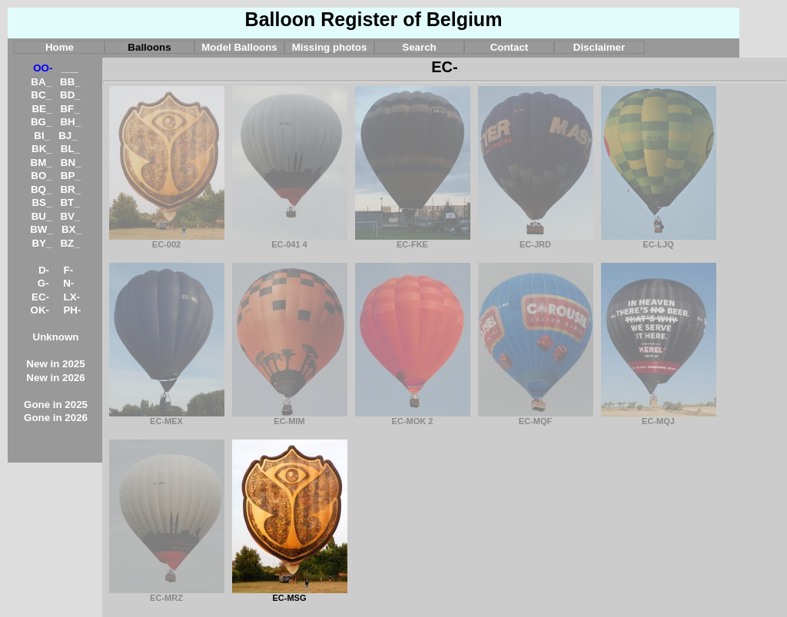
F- (69, 270)
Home (59, 47)
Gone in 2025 (56, 404)
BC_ (41, 95)
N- (68, 283)
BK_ (42, 148)
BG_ (41, 122)
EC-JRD (535, 240)
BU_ (42, 216)
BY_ (41, 243)
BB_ (70, 82)
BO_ (41, 175)
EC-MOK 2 (412, 417)
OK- (40, 310)
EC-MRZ (166, 593)
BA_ (41, 82)
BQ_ (41, 189)
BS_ (41, 202)
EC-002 (166, 240)
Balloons (149, 47)
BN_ (71, 162)
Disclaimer (599, 47)
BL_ (70, 148)
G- (43, 283)
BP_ (71, 175)
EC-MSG (289, 593)
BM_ (41, 162)
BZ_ (69, 243)
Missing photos (329, 47)
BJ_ (67, 135)
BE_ (41, 108)
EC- (40, 297)
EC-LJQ (658, 240)
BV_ (70, 216)
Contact (509, 47)
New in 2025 (55, 364)
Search (419, 47)
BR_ (70, 189)
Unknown (56, 337)
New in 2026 (55, 377)
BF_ (69, 108)
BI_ (42, 135)
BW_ (41, 229)
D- (43, 270)
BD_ (70, 95)
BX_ (71, 229)
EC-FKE (412, 240)
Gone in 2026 (56, 417)
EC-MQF (535, 417)
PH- (72, 310)
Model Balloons (239, 47)
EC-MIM (289, 417)
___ (69, 68)
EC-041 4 (289, 240)
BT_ (69, 202)
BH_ (70, 122)
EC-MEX (166, 417)
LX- (72, 297)
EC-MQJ (658, 417)
